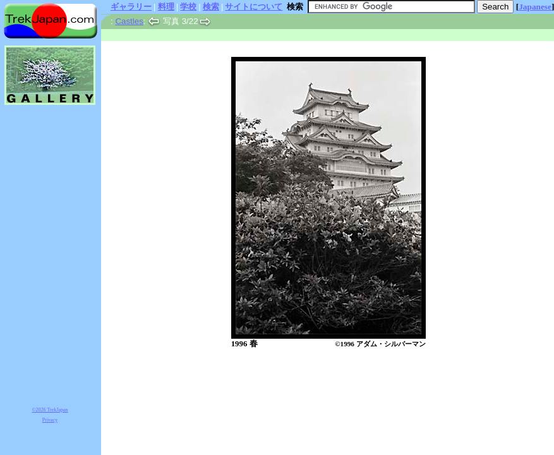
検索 (211, 6)
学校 (188, 6)
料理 (166, 6)
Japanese (535, 6)
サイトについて (253, 6)
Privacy (49, 420)
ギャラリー (131, 6)
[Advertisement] (315, 382)
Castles (129, 21)
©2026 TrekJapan (50, 410)
